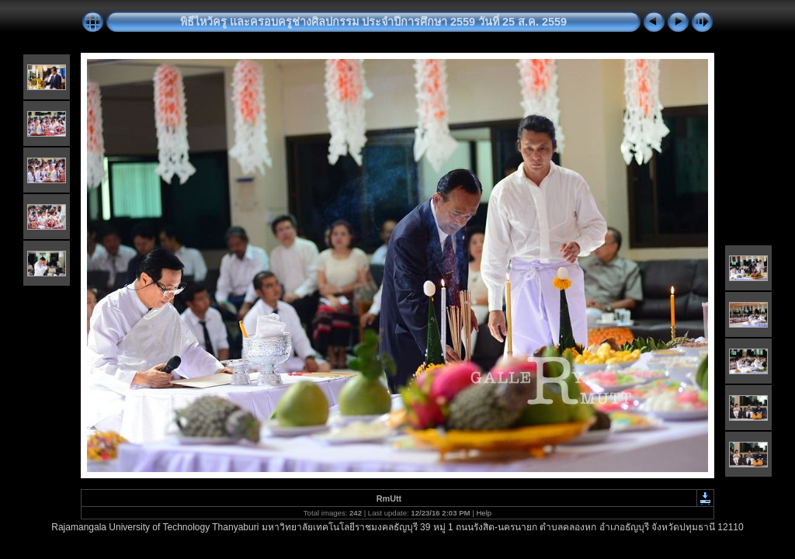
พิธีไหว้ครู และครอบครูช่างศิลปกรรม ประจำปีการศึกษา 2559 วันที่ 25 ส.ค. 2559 (373, 22)
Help (483, 513)
